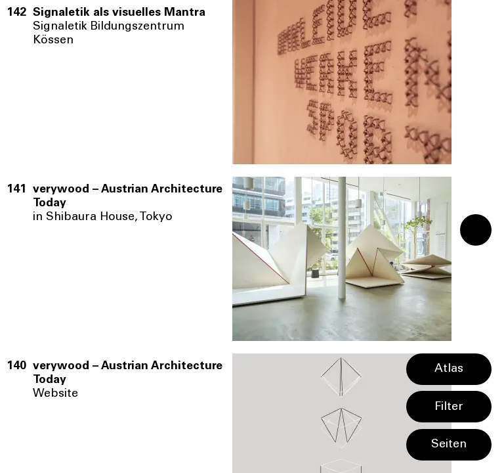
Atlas (448, 369)
